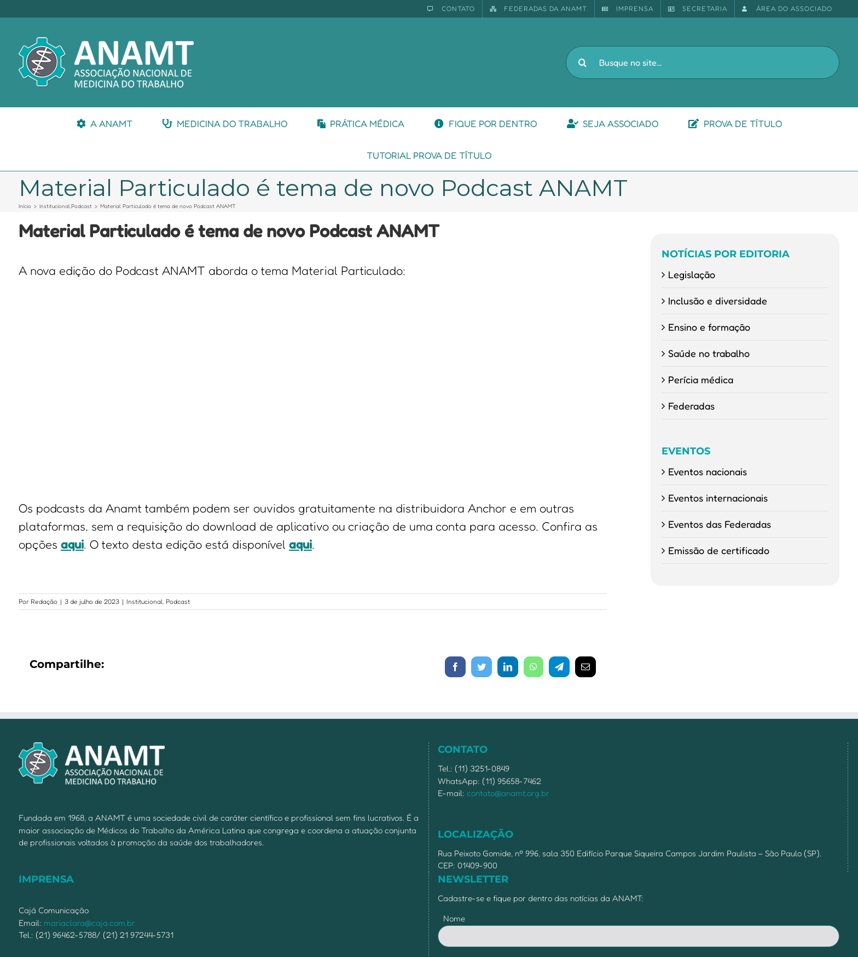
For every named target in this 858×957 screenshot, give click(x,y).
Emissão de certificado (718, 550)
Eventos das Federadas (719, 524)
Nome (454, 918)
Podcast (178, 601)
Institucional (144, 601)
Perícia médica (700, 379)
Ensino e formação (709, 327)
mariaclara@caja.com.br (89, 923)
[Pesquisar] (582, 62)
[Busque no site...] (702, 62)
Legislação (691, 274)
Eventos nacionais (707, 471)
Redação (44, 601)
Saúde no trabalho (709, 353)
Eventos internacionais (718, 498)
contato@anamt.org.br (508, 793)
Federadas (691, 406)
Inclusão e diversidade (717, 301)
